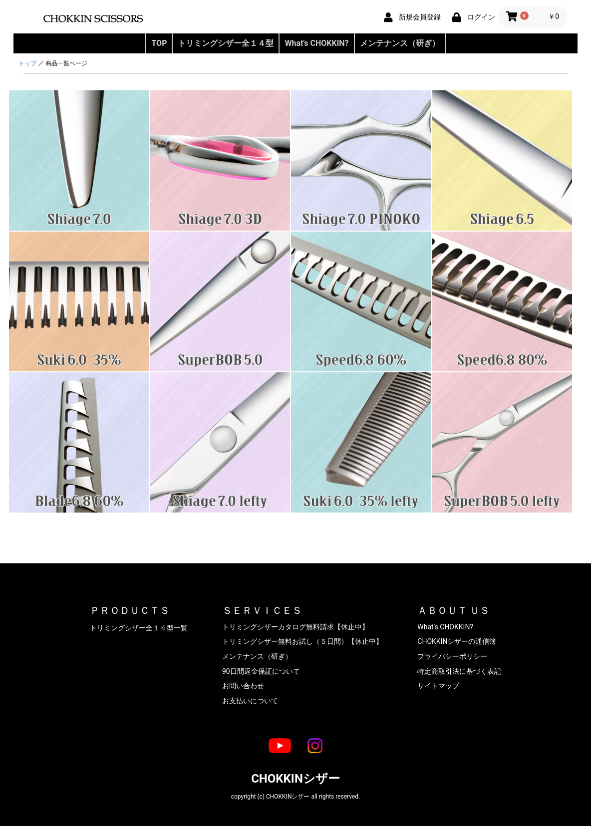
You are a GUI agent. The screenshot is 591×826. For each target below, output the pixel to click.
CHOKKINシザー (295, 779)
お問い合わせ (243, 686)
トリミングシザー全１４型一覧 (139, 628)
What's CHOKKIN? (316, 43)
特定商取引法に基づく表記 (459, 671)
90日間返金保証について (261, 671)
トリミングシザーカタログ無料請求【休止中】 (295, 627)
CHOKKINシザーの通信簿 (456, 641)
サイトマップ (438, 686)
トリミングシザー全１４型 (226, 43)
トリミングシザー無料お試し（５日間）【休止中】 (302, 641)
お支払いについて (250, 701)
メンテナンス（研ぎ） (400, 43)
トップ (27, 63)
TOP (159, 43)
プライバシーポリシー (452, 656)
